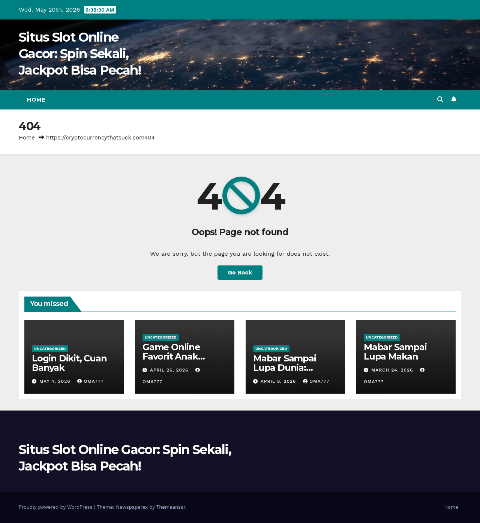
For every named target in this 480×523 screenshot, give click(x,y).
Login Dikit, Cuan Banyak (69, 363)
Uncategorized (50, 348)
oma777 (90, 381)
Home (36, 99)
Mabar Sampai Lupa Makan (395, 352)
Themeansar (170, 507)
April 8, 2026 (279, 381)
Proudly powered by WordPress (56, 507)
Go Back (240, 272)
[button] (440, 99)
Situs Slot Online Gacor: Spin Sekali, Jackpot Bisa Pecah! (80, 53)
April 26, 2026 (170, 370)
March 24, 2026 (393, 370)
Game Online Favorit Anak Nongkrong (171, 356)
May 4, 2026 (55, 381)
